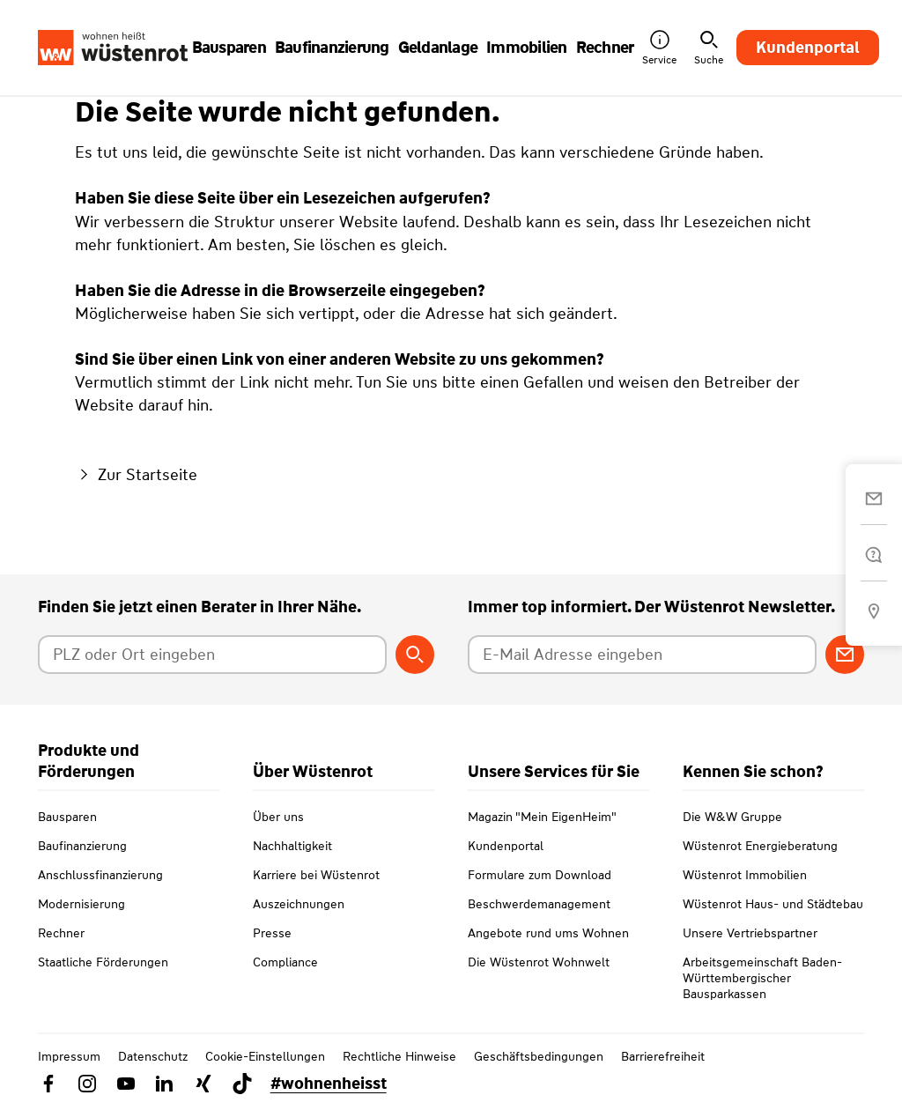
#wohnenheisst (328, 1083)
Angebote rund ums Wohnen (548, 933)
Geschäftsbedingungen (538, 1056)
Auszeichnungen (298, 904)
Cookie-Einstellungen (265, 1056)
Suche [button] (708, 48)
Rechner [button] (605, 47)
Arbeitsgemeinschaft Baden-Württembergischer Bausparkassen (762, 978)
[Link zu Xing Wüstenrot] (203, 1084)
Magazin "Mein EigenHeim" (542, 817)
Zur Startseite (136, 474)
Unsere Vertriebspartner (750, 933)
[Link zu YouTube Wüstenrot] (126, 1084)
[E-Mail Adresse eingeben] (642, 654)
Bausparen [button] (229, 47)
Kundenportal (808, 47)
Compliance (285, 962)
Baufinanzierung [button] (332, 47)
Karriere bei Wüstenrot (316, 875)
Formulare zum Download (539, 875)
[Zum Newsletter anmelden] (844, 654)
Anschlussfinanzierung (100, 875)
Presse (272, 933)
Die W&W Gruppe (732, 817)
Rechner (61, 933)
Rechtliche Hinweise (399, 1056)
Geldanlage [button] (438, 47)
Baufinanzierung (82, 846)
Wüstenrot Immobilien (745, 875)
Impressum (69, 1056)
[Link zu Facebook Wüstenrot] (48, 1084)
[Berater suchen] (415, 654)
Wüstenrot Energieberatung (760, 846)
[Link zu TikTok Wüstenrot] (242, 1084)
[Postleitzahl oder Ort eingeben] (213, 654)
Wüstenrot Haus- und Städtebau (773, 904)
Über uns (278, 817)
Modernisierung (81, 904)
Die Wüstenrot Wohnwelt (539, 962)
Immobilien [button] (526, 47)
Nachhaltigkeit (292, 846)
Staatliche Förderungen (103, 962)
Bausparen (67, 817)
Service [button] (659, 48)
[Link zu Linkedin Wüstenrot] (165, 1084)
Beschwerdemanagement (539, 904)
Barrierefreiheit (663, 1056)
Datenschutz (153, 1056)
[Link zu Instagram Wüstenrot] (87, 1084)
